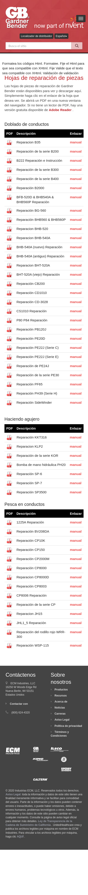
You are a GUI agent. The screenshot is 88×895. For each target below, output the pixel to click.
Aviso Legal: (13, 794)
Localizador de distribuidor (36, 36)
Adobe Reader (60, 110)
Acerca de (61, 701)
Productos (61, 689)
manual (76, 142)
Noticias (60, 707)
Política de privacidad (68, 726)
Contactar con (19, 703)
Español (61, 36)
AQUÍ (20, 836)
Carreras (60, 713)
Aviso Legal (62, 719)
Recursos (61, 695)
